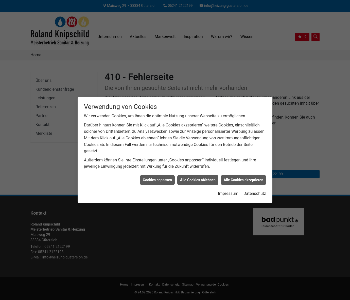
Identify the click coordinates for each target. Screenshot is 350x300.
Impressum (228, 192)
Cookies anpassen (157, 178)
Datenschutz (254, 192)
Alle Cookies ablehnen (198, 178)
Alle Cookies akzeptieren (243, 178)
